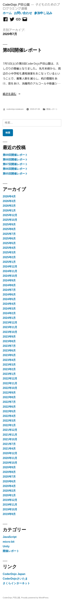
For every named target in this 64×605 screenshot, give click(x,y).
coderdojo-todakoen (15, 109)
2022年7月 (9, 401)
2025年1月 (9, 261)
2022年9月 (9, 392)
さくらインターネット (16, 583)
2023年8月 (9, 341)
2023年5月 (9, 355)
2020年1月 (9, 495)
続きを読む (9, 94)
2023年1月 (9, 373)
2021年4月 (9, 448)
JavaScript (10, 536)
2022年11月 (10, 383)
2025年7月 (9, 233)
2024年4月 (9, 303)
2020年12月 (10, 453)
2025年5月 (9, 243)
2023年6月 (9, 350)
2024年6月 (9, 294)
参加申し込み (43, 13)
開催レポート (52, 109)
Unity (6, 546)
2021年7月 (9, 443)
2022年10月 (10, 387)
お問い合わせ (23, 13)
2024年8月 (9, 285)
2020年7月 (9, 476)
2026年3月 (9, 201)
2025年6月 (9, 238)
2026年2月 (9, 205)
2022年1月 (9, 425)
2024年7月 (9, 289)
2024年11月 (10, 271)
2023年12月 (10, 322)
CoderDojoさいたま (15, 578)
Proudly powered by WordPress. (35, 598)
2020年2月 (9, 490)
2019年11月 (10, 504)
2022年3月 (9, 420)
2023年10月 (10, 331)
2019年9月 (9, 514)
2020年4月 (9, 486)
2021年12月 (10, 429)
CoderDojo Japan (14, 574)
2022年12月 (10, 378)
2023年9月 (9, 336)
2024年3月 (9, 308)
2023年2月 (9, 369)
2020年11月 (10, 458)
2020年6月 (9, 481)
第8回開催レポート (22, 50)
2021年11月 (10, 434)
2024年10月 (10, 275)
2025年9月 (9, 224)
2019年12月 (10, 499)
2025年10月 (10, 219)
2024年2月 (9, 313)
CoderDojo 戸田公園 (16, 4)
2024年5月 (9, 299)
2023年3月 (9, 364)
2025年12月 (10, 215)
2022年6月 (9, 406)
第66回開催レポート (15, 168)
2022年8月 (9, 397)
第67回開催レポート (15, 164)
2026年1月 (9, 210)
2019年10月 (10, 509)
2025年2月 (9, 257)
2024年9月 (9, 280)
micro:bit (8, 541)
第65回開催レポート (15, 173)
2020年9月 (9, 467)
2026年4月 (9, 196)
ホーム (7, 13)
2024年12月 (10, 266)
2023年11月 (10, 327)
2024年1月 (9, 317)
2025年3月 (9, 252)
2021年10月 (10, 439)
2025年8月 (9, 229)
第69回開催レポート (15, 154)
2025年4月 (9, 247)
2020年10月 (10, 462)
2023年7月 (9, 345)
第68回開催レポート (15, 159)
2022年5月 (9, 411)
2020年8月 (9, 471)
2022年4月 (9, 415)
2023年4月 (9, 359)
